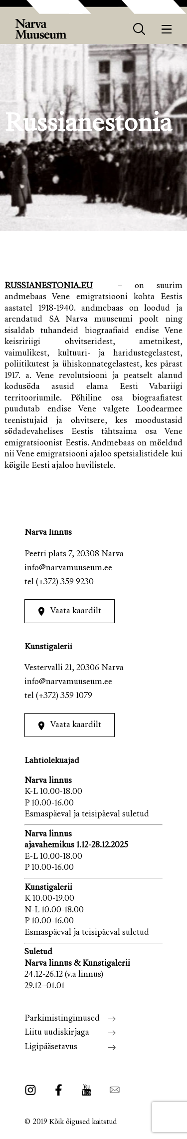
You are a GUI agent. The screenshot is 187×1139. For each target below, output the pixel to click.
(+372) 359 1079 (64, 696)
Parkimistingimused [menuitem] (62, 1019)
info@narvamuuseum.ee (68, 568)
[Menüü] (167, 29)
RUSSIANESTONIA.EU (48, 286)
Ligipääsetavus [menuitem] (50, 1047)
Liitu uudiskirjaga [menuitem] (56, 1033)
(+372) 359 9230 (65, 582)
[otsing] (139, 29)
